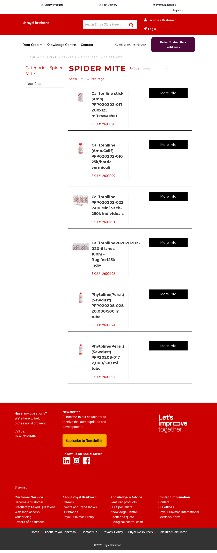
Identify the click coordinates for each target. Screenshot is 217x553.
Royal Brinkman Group (130, 44)
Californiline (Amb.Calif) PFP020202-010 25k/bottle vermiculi (107, 156)
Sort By (134, 68)
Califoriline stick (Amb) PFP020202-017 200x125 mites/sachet (108, 104)
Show (73, 79)
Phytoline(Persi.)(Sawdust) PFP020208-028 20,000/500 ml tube (108, 305)
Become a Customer (162, 20)
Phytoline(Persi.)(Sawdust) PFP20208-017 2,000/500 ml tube (108, 357)
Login (152, 29)
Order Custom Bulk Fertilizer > (173, 45)
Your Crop (34, 84)
